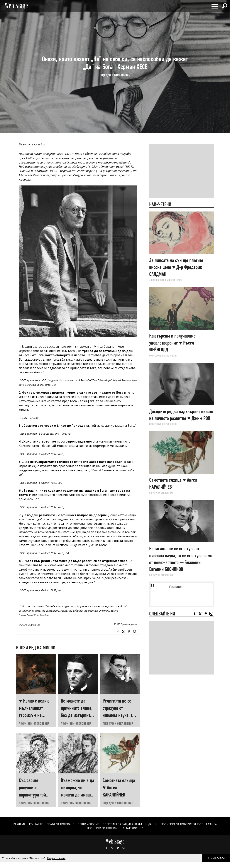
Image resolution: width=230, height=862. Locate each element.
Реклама (19, 824)
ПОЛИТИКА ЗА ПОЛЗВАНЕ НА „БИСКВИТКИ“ (115, 828)
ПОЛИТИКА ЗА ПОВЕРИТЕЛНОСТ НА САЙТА (189, 824)
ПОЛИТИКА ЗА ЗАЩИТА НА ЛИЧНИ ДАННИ (130, 824)
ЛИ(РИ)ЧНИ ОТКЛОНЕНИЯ (115, 75)
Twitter (123, 631)
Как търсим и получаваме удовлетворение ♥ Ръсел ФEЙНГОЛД (172, 343)
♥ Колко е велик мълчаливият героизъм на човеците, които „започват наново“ (35, 715)
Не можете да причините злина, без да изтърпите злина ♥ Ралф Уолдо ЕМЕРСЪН (76, 715)
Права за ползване (60, 824)
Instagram (134, 631)
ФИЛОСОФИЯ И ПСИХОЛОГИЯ (163, 355)
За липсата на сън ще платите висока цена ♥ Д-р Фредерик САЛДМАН (176, 267)
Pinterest (118, 848)
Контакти (36, 824)
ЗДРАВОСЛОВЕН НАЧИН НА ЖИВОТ (166, 279)
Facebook (118, 631)
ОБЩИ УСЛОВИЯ (88, 824)
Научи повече (56, 858)
